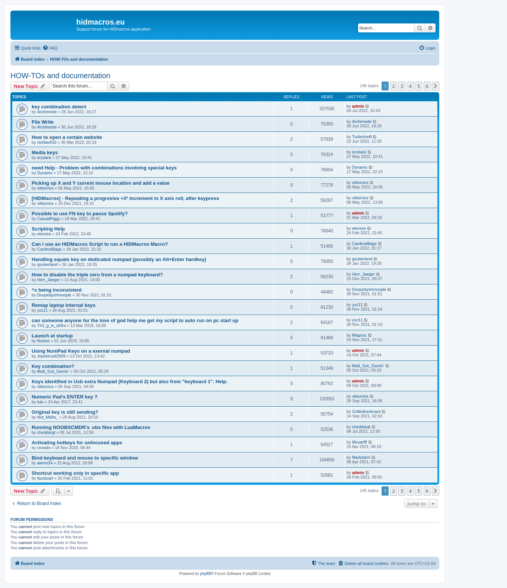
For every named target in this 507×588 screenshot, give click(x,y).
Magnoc (359, 335)
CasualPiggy (48, 218)
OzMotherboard (366, 411)
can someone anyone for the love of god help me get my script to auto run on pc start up (135, 320)
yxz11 (42, 310)
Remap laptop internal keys (64, 305)
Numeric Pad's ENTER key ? (65, 397)
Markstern (361, 457)
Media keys (45, 152)
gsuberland (47, 264)
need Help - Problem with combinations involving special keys (104, 168)
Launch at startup (52, 336)
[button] (435, 86)
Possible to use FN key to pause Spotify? (80, 213)
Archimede (47, 111)
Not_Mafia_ (47, 417)
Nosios (43, 341)
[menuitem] (49, 48)
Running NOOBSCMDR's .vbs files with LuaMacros (91, 427)
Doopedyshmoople (54, 295)
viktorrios (45, 188)
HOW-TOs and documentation (60, 75)
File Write (43, 122)
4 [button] (410, 86)
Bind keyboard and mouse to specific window (85, 458)
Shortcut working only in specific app (75, 473)
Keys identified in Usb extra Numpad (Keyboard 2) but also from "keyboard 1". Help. (129, 381)
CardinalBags (49, 249)
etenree (44, 234)
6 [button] (427, 86)
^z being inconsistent (57, 290)
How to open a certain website (67, 137)
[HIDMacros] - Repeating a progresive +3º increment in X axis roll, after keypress (125, 198)
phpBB (205, 574)
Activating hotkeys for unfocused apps (77, 442)
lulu (40, 402)
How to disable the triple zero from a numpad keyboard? (97, 274)
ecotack (44, 157)
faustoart (45, 478)
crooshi (43, 447)
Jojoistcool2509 (51, 356)
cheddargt (46, 432)
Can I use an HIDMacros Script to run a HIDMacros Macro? (100, 244)
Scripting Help (48, 229)
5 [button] (418, 86)
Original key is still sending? (65, 412)
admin (358, 106)
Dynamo (44, 173)
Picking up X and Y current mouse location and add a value (100, 183)
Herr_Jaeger (48, 279)
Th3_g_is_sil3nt (51, 325)
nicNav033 (47, 142)
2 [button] (393, 86)
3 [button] (402, 86)
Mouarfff (359, 442)
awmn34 (45, 463)
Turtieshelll (362, 136)
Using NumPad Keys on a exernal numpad (81, 351)
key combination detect (59, 106)
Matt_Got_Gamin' (53, 371)
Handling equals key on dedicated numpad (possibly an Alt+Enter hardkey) (119, 259)
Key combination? (53, 366)
